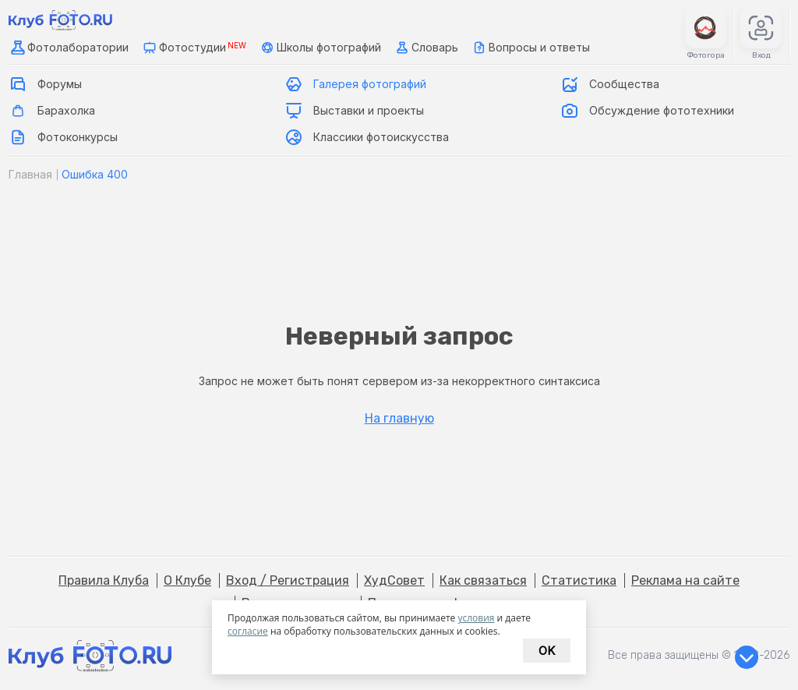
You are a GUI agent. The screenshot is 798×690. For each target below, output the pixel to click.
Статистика (579, 580)
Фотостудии (193, 47)
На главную (399, 419)
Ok (546, 650)
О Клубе (187, 580)
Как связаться (483, 580)
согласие (248, 631)
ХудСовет (394, 580)
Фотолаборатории (69, 47)
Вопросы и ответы (530, 47)
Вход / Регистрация (287, 580)
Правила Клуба (103, 580)
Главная (30, 174)
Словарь (425, 47)
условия (475, 618)
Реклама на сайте (685, 580)
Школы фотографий (319, 47)
